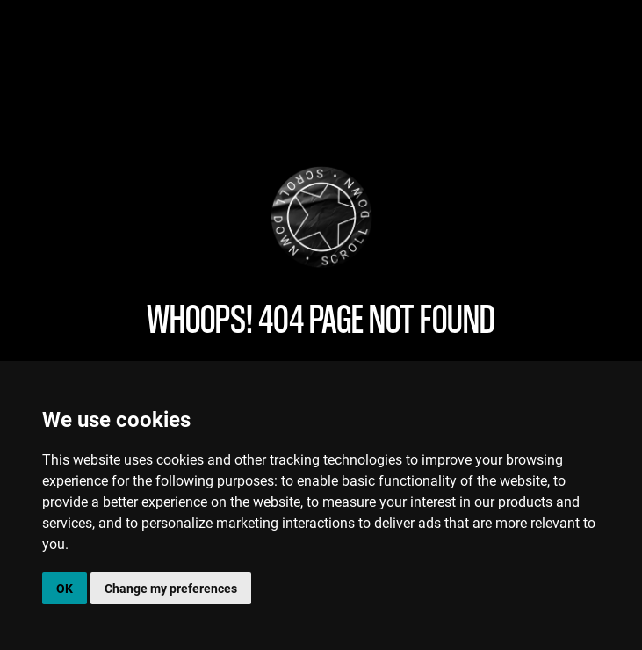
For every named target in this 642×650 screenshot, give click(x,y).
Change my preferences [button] (171, 588)
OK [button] (64, 588)
